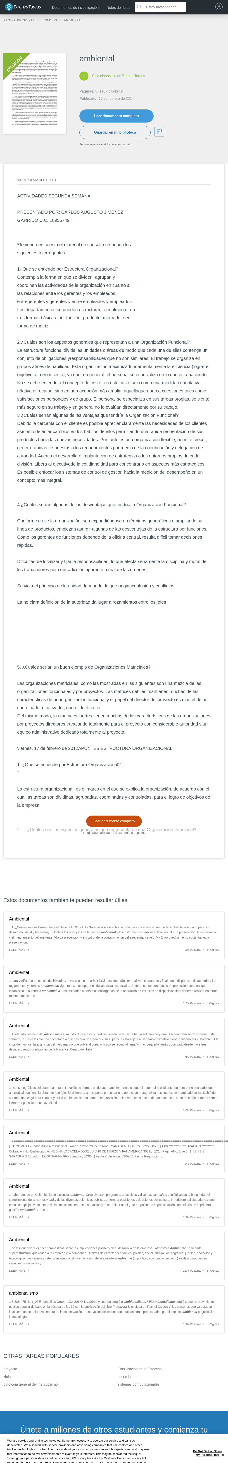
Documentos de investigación (75, 7)
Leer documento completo (116, 116)
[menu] (220, 7)
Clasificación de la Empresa (140, 1369)
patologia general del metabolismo (30, 1384)
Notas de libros (118, 7)
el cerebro (125, 1377)
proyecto (10, 1369)
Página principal (19, 20)
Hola (7, 1377)
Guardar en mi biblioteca (115, 132)
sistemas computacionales (138, 1384)
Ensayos (49, 20)
